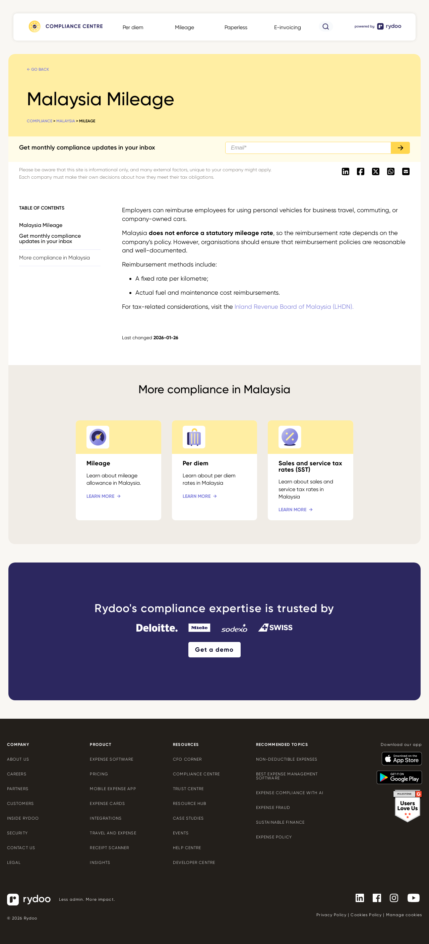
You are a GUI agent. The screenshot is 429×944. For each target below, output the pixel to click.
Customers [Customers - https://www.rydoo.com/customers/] (20, 803)
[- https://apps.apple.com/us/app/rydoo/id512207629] (399, 755)
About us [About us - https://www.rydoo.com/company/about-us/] (18, 759)
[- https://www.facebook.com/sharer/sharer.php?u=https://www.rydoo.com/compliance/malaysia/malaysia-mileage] (360, 171)
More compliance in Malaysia (54, 257)
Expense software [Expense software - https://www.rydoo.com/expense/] (111, 759)
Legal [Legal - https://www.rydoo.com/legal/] (14, 862)
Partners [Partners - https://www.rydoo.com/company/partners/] (17, 788)
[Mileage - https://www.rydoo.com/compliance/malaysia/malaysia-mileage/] (118, 470)
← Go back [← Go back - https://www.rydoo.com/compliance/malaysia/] (38, 69)
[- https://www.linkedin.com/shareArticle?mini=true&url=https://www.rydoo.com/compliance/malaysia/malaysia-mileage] (345, 171)
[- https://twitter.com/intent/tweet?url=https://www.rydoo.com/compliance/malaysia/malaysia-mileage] (375, 171)
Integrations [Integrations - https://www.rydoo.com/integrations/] (105, 818)
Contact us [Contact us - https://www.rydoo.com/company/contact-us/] (21, 847)
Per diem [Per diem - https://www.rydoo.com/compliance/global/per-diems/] (133, 27)
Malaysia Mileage (40, 225)
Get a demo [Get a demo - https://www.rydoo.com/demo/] (214, 649)
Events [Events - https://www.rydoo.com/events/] (181, 833)
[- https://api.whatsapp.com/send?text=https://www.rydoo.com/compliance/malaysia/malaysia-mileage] (390, 171)
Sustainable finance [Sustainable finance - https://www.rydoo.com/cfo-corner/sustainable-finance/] (280, 822)
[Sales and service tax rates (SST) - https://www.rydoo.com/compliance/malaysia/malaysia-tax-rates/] (310, 470)
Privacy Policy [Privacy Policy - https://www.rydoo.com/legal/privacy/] (331, 914)
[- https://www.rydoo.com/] (378, 29)
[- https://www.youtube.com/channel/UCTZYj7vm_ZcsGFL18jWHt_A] (411, 897)
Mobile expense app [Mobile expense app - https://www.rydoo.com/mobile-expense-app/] (113, 788)
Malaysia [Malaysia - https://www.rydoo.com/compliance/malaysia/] (65, 121)
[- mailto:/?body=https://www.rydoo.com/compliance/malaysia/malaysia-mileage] (406, 171)
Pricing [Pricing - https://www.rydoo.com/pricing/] (99, 774)
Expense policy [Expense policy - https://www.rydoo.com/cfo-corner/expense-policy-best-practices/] (274, 837)
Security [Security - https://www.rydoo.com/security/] (17, 833)
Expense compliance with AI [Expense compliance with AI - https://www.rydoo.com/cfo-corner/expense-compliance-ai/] (289, 792)
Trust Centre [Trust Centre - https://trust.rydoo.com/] (188, 788)
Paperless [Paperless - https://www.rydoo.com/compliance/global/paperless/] (236, 27)
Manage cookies (404, 914)
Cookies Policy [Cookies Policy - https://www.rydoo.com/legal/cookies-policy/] (366, 914)
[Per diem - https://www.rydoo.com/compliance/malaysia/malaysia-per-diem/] (214, 470)
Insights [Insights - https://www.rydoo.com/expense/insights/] (100, 862)
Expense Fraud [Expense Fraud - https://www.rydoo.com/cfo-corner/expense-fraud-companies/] (273, 807)
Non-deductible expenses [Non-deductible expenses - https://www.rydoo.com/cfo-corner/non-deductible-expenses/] (287, 759)
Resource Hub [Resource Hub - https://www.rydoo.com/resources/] (189, 803)
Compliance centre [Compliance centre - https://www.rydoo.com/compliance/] (196, 774)
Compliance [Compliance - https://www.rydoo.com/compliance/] (39, 121)
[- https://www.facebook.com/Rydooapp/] (374, 897)
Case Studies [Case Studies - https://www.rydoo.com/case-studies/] (188, 818)
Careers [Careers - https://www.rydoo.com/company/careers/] (16, 774)
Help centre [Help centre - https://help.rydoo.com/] (187, 847)
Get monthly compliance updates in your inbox (50, 238)
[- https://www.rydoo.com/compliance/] (65, 32)
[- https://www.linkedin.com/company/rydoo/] (357, 897)
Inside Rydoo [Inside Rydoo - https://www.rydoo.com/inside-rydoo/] (23, 818)
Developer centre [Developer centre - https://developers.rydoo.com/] (194, 862)
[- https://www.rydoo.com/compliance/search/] (326, 29)
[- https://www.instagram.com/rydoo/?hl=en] (391, 897)
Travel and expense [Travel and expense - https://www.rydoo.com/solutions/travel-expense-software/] (113, 833)
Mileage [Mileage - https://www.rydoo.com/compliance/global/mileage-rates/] (184, 27)
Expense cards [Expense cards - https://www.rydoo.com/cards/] (107, 803)
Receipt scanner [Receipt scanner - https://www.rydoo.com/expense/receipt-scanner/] (109, 847)
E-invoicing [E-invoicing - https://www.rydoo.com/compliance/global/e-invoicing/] (287, 27)
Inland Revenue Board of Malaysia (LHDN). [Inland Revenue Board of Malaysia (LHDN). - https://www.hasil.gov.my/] (294, 306)
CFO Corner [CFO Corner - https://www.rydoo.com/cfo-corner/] (187, 759)
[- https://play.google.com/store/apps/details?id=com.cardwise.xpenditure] (396, 774)
